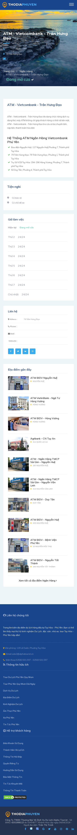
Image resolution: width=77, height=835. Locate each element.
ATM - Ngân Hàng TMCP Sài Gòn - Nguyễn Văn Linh (44, 482)
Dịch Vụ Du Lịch (10, 690)
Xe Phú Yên (8, 717)
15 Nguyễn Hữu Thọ (41, 546)
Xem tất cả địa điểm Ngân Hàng (38, 580)
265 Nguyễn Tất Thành (42, 567)
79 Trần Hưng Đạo (14, 54)
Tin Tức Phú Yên (11, 724)
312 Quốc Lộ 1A (39, 442)
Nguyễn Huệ (37, 381)
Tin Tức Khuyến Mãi (12, 783)
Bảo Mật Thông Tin (12, 777)
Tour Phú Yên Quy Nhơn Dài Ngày (19, 684)
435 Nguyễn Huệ (39, 523)
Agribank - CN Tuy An (42, 438)
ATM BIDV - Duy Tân (42, 499)
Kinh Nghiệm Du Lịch (13, 704)
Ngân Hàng (26, 71)
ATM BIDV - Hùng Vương (44, 418)
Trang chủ (8, 71)
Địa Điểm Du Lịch (11, 697)
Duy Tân (35, 503)
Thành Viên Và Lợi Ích (13, 750)
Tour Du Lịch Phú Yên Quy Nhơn (18, 677)
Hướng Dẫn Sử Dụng (13, 770)
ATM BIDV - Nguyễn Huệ (44, 519)
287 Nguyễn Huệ (39, 465)
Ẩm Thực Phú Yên (11, 711)
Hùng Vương (37, 405)
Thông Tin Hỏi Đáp (12, 756)
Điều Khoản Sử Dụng (13, 743)
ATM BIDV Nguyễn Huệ (43, 377)
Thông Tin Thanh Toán (14, 790)
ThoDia (19, 5)
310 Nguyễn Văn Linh (41, 489)
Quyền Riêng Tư (11, 763)
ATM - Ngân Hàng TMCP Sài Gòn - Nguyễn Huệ (44, 460)
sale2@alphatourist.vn (23, 654)
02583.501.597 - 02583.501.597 (32, 660)
